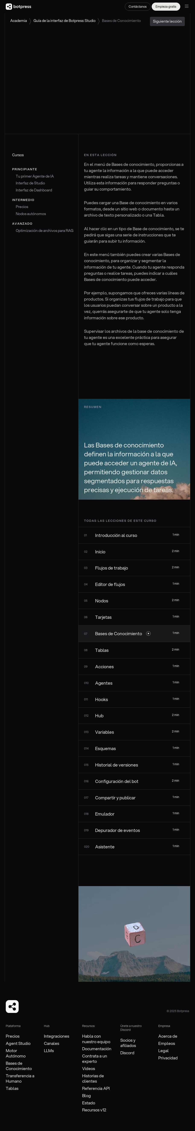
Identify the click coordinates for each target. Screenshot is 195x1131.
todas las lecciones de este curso (120, 521)
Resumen (93, 407)
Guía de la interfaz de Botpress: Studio (64, 20)
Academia (18, 20)
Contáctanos (138, 6)
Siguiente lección (167, 21)
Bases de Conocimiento (121, 20)
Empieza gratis (166, 6)
